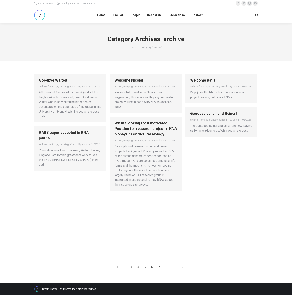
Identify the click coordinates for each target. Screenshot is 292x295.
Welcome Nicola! (129, 80)
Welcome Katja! (203, 80)
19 (173, 267)
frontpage (53, 86)
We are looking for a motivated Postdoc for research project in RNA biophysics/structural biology (146, 128)
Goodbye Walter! (53, 80)
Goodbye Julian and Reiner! (213, 113)
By (83, 86)
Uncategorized (68, 86)
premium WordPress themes (80, 289)
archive (43, 86)
